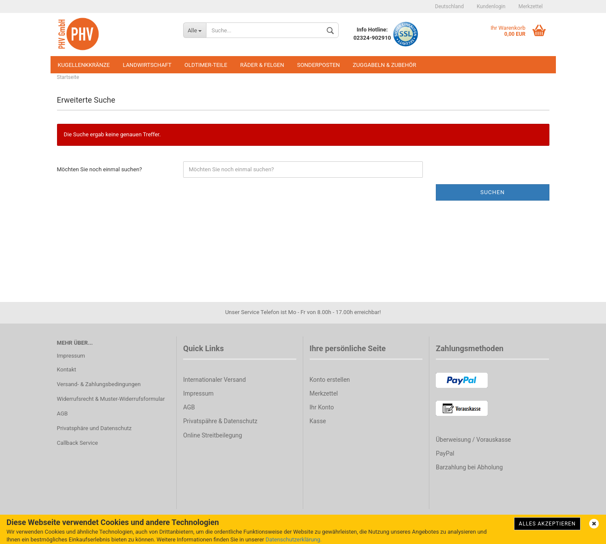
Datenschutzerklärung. (294, 539)
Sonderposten (318, 65)
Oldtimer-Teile (205, 65)
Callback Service (77, 443)
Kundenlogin (491, 6)
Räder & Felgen (262, 65)
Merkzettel (530, 6)
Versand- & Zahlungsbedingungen (99, 384)
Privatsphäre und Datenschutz (94, 428)
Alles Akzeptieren (547, 524)
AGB (62, 413)
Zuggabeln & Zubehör (384, 65)
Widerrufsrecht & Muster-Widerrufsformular (111, 399)
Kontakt (66, 369)
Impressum (71, 355)
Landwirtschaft (147, 65)
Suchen (492, 192)
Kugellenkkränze (84, 65)
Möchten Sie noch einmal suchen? (99, 169)
